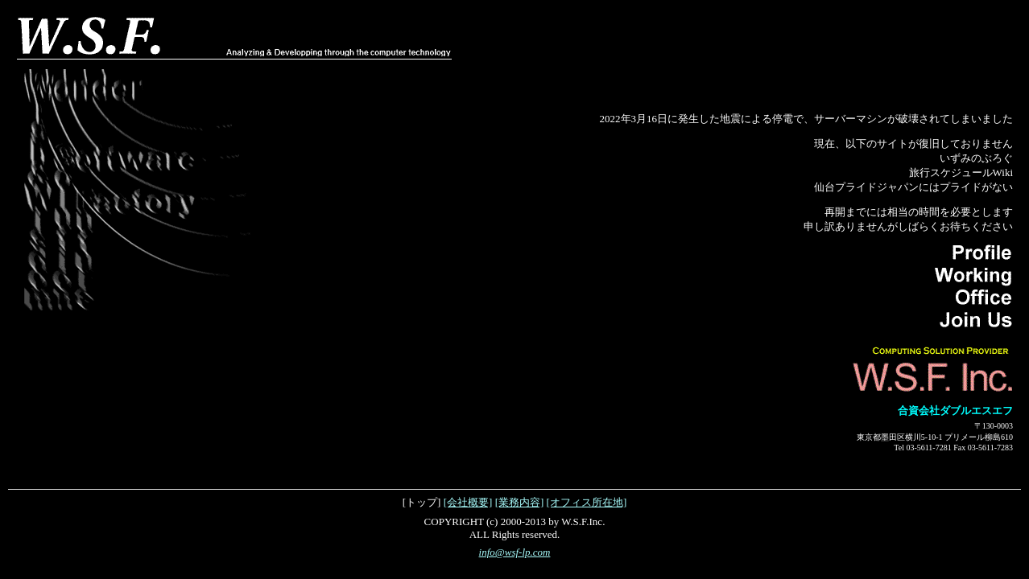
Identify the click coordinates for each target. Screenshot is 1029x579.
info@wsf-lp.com (515, 552)
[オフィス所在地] (587, 502)
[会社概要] (468, 502)
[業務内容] (519, 502)
